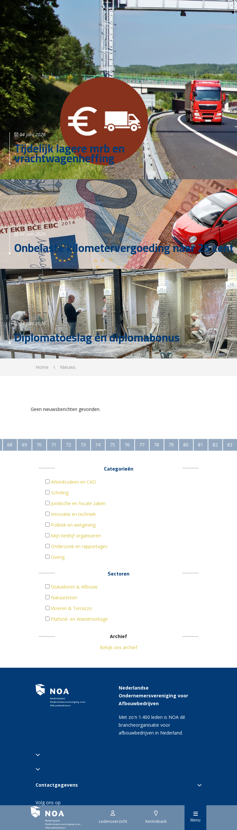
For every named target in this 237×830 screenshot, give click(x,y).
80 (185, 445)
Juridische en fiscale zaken (78, 503)
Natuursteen (64, 597)
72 (68, 445)
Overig (58, 557)
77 (141, 445)
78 (156, 445)
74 (97, 445)
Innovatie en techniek (73, 514)
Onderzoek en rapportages (79, 546)
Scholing (59, 492)
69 (24, 445)
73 (83, 445)
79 (171, 445)
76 (127, 445)
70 (39, 445)
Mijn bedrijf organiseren (76, 535)
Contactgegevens (119, 785)
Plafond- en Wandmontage (79, 619)
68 (9, 445)
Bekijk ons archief (118, 647)
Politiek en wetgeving (73, 525)
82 (215, 445)
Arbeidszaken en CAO (73, 482)
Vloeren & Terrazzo (71, 608)
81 (200, 445)
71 (53, 445)
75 (112, 445)
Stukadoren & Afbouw (74, 587)
